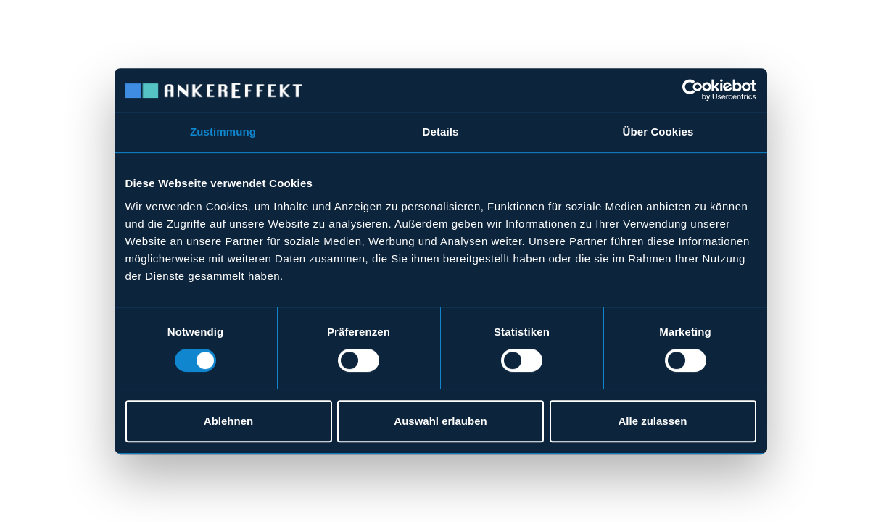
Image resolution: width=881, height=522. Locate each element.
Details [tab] (441, 131)
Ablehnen (228, 421)
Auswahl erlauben (440, 421)
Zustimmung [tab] (223, 131)
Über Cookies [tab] (658, 131)
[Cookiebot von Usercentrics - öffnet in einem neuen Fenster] (692, 90)
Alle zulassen (652, 421)
